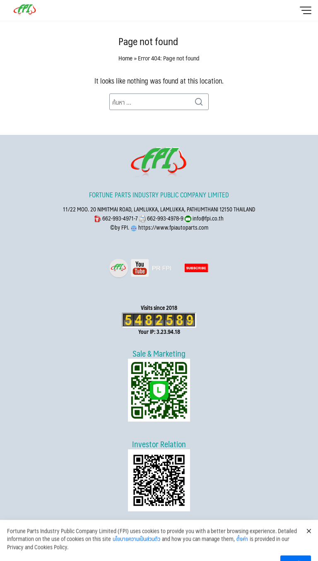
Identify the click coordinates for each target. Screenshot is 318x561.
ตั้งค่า (242, 546)
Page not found (148, 41)
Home (125, 58)
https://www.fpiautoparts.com (172, 227)
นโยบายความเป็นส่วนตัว (136, 546)
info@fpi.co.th (207, 218)
